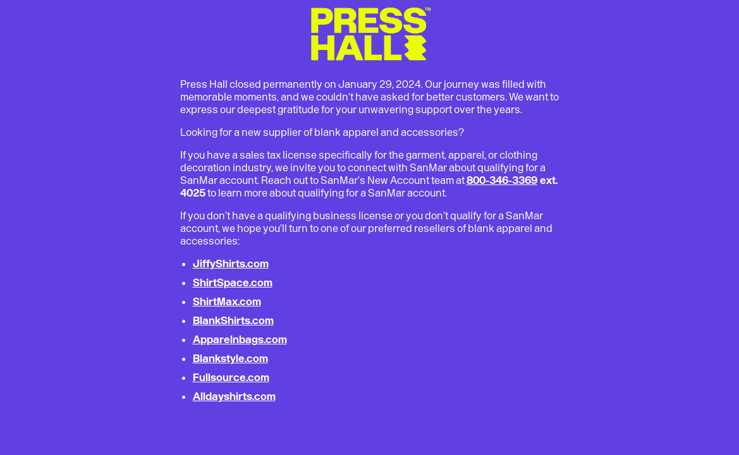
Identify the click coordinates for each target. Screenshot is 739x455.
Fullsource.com (231, 377)
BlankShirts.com (233, 320)
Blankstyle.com (230, 358)
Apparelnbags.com (240, 339)
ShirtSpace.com (232, 282)
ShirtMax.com (227, 301)
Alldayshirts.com (234, 396)
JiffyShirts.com (231, 263)
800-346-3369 (502, 180)
